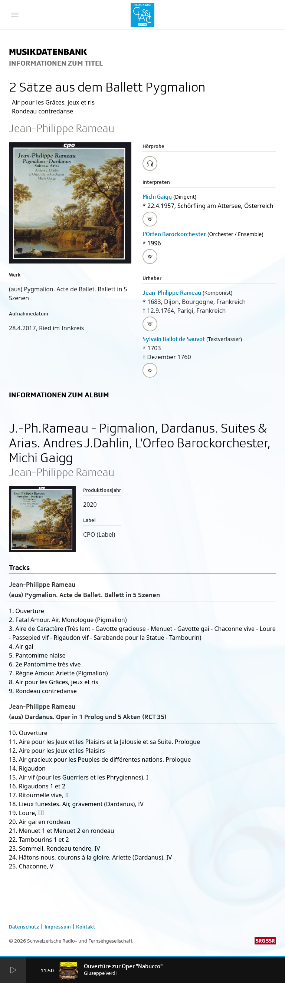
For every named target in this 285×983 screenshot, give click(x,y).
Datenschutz (24, 926)
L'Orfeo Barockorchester (174, 234)
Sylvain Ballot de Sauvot (173, 338)
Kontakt (85, 926)
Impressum (58, 926)
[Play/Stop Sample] (150, 163)
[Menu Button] (15, 15)
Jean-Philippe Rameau (171, 292)
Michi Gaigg (157, 196)
